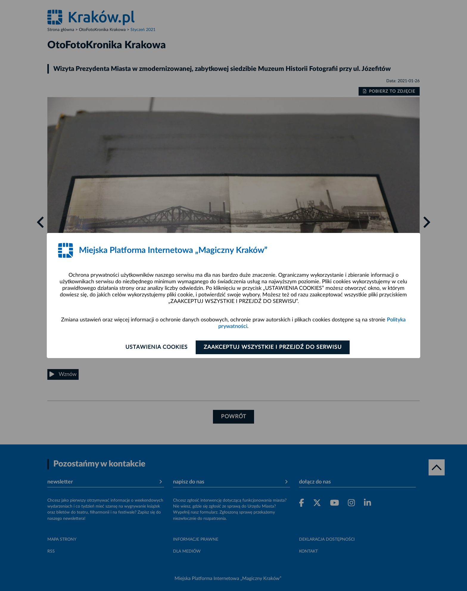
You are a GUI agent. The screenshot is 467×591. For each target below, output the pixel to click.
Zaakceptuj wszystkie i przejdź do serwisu (273, 347)
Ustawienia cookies (156, 347)
